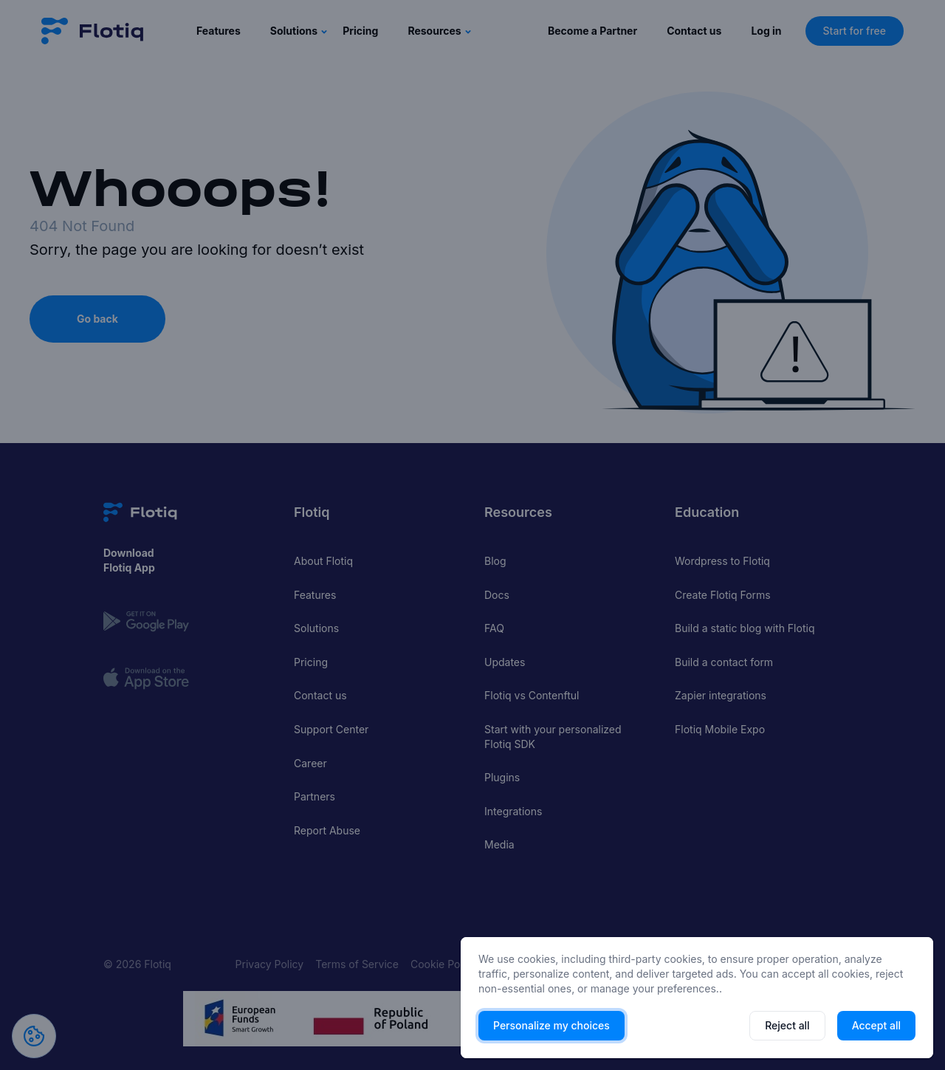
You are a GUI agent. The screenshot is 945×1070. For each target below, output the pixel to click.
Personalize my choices (551, 1025)
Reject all (787, 1025)
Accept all (876, 1025)
